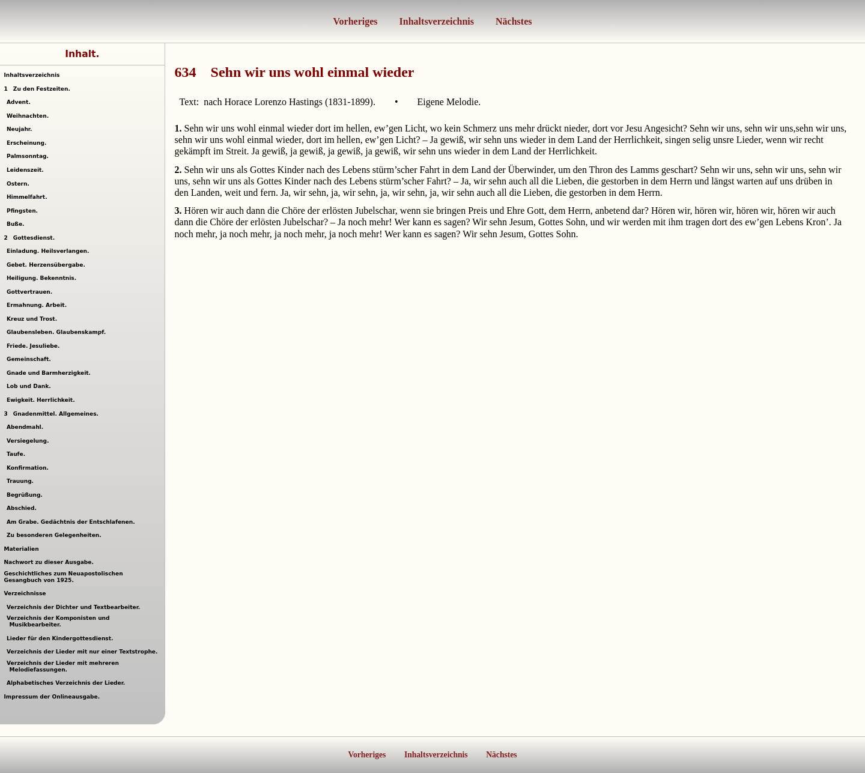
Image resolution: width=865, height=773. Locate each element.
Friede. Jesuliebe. (35, 346)
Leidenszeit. (27, 170)
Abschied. (23, 508)
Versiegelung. (29, 441)
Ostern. (19, 184)
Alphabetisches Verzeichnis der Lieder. (68, 683)
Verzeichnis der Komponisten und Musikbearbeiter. (60, 621)
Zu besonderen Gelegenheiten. (56, 535)
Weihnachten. (29, 116)
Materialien (21, 549)
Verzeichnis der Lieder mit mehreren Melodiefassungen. (64, 666)
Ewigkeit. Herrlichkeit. (42, 400)
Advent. (20, 102)
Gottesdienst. (29, 238)
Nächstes (512, 21)
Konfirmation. (29, 468)
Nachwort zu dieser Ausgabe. (48, 562)
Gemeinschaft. (30, 359)
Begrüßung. (26, 495)
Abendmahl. (27, 427)
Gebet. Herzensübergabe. (47, 265)
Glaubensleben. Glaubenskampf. (58, 332)
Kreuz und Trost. (34, 319)
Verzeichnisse (25, 593)
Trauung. (22, 481)
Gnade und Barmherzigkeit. (50, 373)
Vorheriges (355, 21)
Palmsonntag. (29, 156)
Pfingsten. (24, 211)
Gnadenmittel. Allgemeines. (51, 414)
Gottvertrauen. (31, 292)
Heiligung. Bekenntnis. (43, 278)
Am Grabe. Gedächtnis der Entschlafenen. (72, 522)
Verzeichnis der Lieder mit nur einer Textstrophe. (84, 652)
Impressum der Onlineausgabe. (52, 697)
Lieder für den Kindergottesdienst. (62, 638)
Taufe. (18, 454)
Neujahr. (21, 129)
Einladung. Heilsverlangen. (50, 251)
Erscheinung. (28, 143)
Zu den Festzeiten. (37, 89)
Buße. (17, 224)
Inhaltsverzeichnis (435, 21)
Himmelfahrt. (28, 197)
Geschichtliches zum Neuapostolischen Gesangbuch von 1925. (63, 577)
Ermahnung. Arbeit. (38, 305)
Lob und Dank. (30, 386)
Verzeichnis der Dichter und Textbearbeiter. (75, 607)
